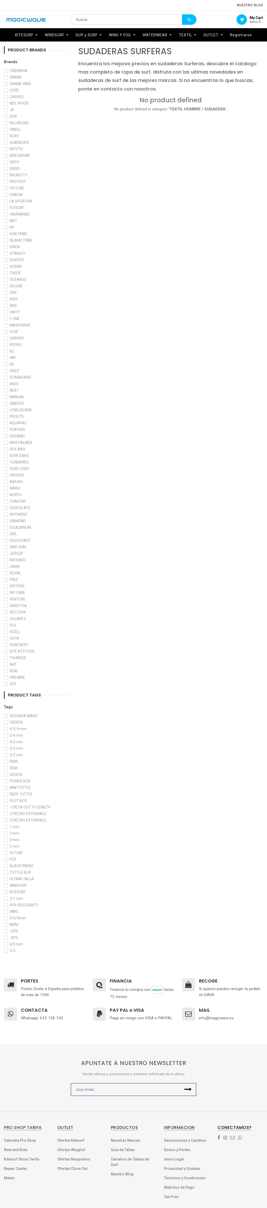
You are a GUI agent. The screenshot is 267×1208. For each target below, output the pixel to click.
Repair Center (15, 1169)
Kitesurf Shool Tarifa (21, 1159)
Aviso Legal (174, 1159)
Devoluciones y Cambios (185, 1140)
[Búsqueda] (189, 20)
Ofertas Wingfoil (71, 1150)
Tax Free (171, 1197)
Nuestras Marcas (125, 1140)
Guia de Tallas (123, 1150)
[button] (187, 1089)
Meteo (9, 1178)
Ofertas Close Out (72, 1169)
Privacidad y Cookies (182, 1169)
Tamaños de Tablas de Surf (130, 1162)
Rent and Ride (15, 1150)
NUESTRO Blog (250, 5)
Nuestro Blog (122, 1174)
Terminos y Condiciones (185, 1178)
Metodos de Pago (179, 1187)
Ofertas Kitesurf (70, 1140)
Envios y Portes (177, 1150)
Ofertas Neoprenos (73, 1159)
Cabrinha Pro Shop (20, 1140)
